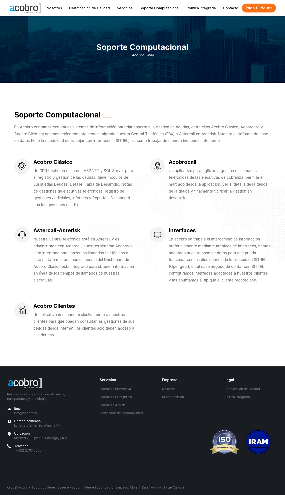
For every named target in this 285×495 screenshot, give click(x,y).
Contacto (230, 8)
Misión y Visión (173, 397)
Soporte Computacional (159, 8)
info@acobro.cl (25, 413)
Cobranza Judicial (113, 405)
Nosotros (54, 8)
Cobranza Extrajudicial (116, 397)
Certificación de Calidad (89, 8)
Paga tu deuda (259, 8)
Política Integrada (201, 8)
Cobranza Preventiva (115, 389)
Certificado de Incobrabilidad (121, 413)
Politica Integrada (237, 397)
